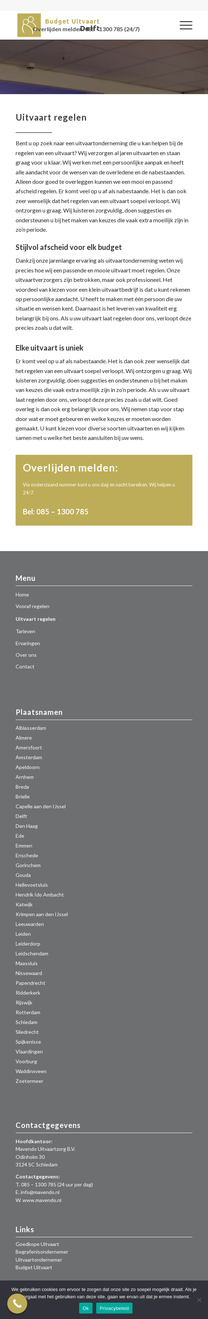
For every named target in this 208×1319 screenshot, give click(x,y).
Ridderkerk (28, 993)
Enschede (27, 855)
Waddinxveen (31, 1071)
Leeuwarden (30, 924)
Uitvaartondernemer (39, 1260)
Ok (86, 1308)
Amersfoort (29, 747)
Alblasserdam (31, 728)
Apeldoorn (28, 767)
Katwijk (24, 904)
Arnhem (25, 777)
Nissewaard (29, 973)
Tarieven (25, 631)
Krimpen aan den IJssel (42, 914)
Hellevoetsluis (32, 885)
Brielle (23, 796)
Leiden (23, 934)
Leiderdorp (28, 943)
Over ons (26, 655)
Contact (25, 666)
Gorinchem (28, 865)
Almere (24, 738)
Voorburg (26, 1061)
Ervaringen (28, 643)
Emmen (24, 845)
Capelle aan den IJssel (41, 806)
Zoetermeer (29, 1081)
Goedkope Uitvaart (37, 1244)
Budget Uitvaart (34, 1267)
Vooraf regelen (32, 606)
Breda (22, 787)
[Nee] (199, 1299)
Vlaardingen (29, 1051)
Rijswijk (24, 1002)
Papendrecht (30, 983)
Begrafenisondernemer (42, 1252)
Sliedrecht (27, 1032)
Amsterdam (29, 757)
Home (22, 594)
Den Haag (27, 826)
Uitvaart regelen (36, 619)
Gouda (23, 875)
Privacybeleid (114, 1308)
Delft (21, 816)
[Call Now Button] (17, 1304)
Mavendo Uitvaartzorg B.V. (46, 1149)
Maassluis (27, 963)
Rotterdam (28, 1012)
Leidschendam (32, 953)
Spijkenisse (28, 1042)
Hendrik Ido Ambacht (40, 894)
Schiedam (26, 1022)
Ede (20, 836)
